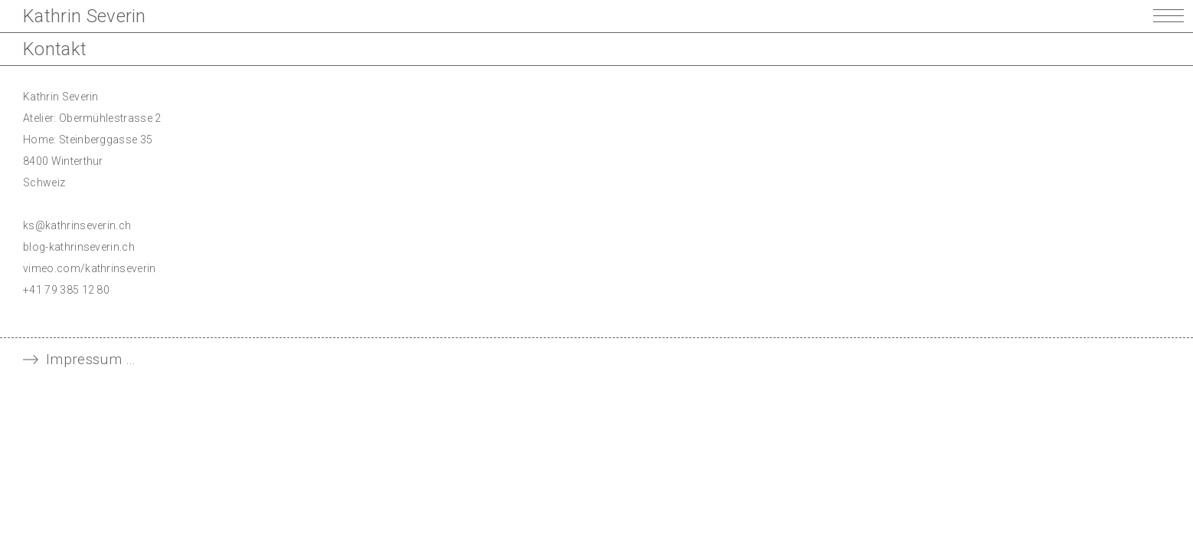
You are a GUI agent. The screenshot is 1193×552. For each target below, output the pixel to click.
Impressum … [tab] (91, 359)
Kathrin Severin (84, 16)
